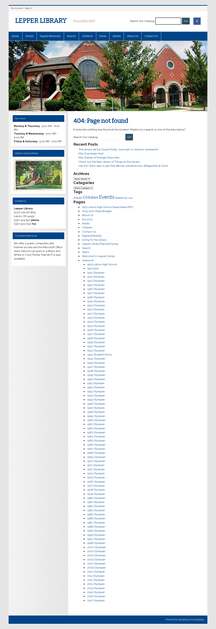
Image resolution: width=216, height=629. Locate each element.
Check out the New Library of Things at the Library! (109, 161)
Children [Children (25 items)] (90, 197)
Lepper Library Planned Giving (100, 243)
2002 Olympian (96, 551)
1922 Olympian (96, 313)
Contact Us (151, 36)
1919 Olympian (96, 301)
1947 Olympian (96, 366)
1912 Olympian (95, 272)
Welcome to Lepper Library (98, 256)
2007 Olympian (96, 563)
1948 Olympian (96, 370)
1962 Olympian (96, 428)
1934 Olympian (96, 350)
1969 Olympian (96, 457)
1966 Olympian (96, 444)
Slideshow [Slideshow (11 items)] (121, 197)
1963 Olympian (96, 432)
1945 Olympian (96, 362)
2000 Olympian (96, 547)
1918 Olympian (96, 297)
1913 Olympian (95, 276)
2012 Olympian (96, 579)
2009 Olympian (96, 567)
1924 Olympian (96, 321)
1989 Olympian (96, 530)
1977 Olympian (96, 485)
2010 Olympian (96, 571)
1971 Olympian (95, 465)
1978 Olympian (96, 489)
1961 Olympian (96, 424)
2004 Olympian (96, 555)
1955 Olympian (96, 399)
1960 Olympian (96, 420)
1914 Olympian (96, 280)
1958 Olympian (96, 411)
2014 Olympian (96, 588)
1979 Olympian (96, 494)
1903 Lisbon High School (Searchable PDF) (107, 207)
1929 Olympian (96, 342)
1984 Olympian (96, 510)
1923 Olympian (96, 317)
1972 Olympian (96, 469)
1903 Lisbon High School (102, 264)
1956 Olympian (96, 403)
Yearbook (88, 260)
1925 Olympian (96, 325)
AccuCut (87, 219)
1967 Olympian (96, 448)
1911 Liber (93, 268)
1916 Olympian (96, 289)
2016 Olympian (96, 596)
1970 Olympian (96, 461)
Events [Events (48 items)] (106, 197)
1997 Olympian (96, 539)
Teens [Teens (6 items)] (130, 198)
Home (15, 36)
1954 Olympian (96, 395)
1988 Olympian (96, 526)
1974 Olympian (96, 473)
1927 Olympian (96, 334)
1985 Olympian (96, 514)
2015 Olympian (96, 592)
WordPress (183, 619)
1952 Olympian (96, 387)
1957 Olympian (96, 407)
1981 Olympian (96, 502)
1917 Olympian (95, 293)
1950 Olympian (96, 379)
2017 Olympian (96, 600)
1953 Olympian (96, 391)
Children (87, 36)
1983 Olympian (96, 506)
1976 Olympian (96, 481)
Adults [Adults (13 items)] (77, 197)
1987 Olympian (96, 522)
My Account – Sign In (21, 8)
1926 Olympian (96, 330)
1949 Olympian (96, 375)
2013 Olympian (96, 584)
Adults (117, 36)
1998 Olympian (96, 543)
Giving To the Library (94, 239)
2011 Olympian (95, 575)
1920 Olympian (96, 305)
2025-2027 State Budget (97, 211)
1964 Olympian (96, 436)
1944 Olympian (96, 358)
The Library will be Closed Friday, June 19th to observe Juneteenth (118, 149)
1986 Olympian (96, 518)
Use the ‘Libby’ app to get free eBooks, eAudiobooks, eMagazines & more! (123, 165)
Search (71, 36)
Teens (102, 36)
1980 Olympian (96, 498)
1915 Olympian (95, 285)
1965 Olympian (96, 440)
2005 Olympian (96, 559)
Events (29, 36)
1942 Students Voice (99, 354)
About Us (132, 36)
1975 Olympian (96, 477)
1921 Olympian (95, 309)
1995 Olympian (96, 534)
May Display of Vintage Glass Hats (98, 157)
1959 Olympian (96, 416)
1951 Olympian (95, 383)
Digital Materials (50, 36)
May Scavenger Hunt (91, 153)
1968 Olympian (96, 452)
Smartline (199, 619)
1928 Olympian (96, 338)
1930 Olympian (96, 346)
